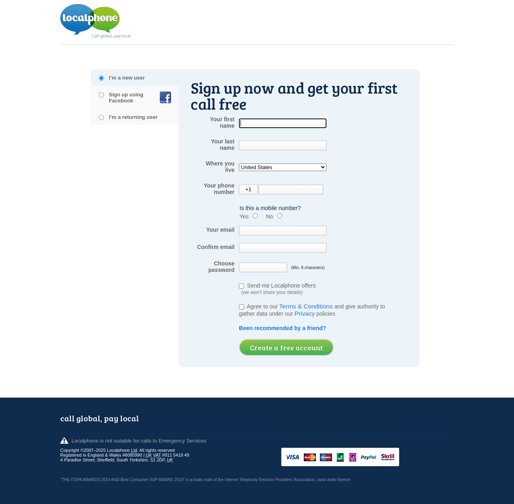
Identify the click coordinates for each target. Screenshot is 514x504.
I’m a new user (127, 78)
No (269, 216)
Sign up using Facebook (126, 98)
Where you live (220, 166)
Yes (244, 216)
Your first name (222, 122)
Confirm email (216, 247)
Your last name (223, 144)
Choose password (221, 266)
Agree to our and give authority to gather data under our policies (313, 310)
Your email (220, 229)
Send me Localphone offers (277, 288)
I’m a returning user (133, 117)
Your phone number (219, 188)
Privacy (305, 313)
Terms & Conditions (305, 306)
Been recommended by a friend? (282, 328)
